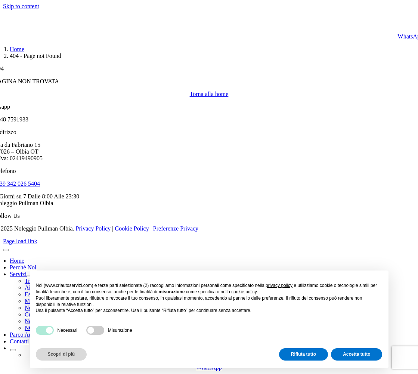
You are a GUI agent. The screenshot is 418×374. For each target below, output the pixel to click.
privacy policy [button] (279, 285)
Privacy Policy (93, 228)
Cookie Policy (132, 228)
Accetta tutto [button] (356, 354)
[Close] (6, 250)
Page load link (20, 241)
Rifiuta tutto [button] (303, 354)
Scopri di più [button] (61, 354)
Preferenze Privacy (175, 228)
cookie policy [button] (244, 291)
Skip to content (21, 6)
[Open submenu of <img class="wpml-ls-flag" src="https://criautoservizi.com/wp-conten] (13, 350)
